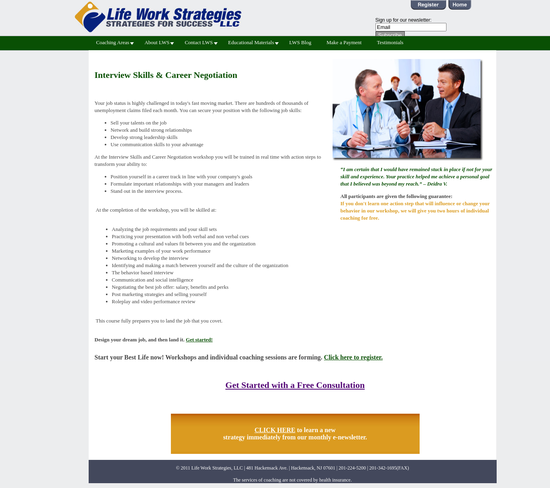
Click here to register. (353, 357)
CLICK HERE (274, 430)
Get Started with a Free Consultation (295, 385)
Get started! (199, 340)
